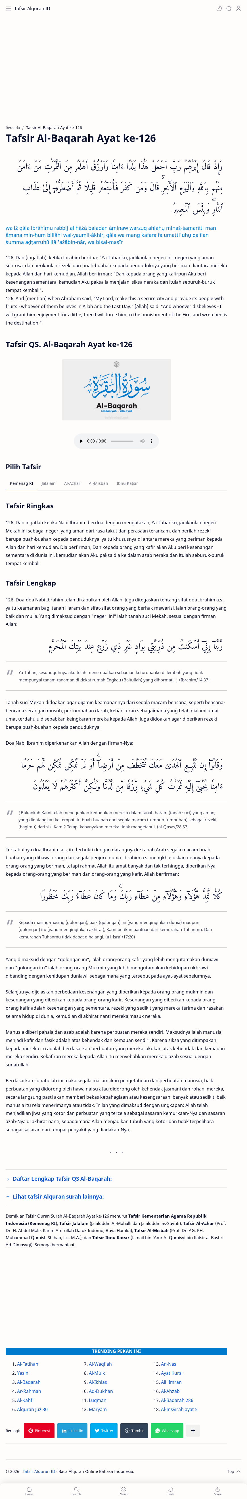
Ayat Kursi (172, 1373)
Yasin (22, 1373)
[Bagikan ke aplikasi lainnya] (193, 1431)
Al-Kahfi (25, 1400)
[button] (219, 8)
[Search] (229, 8)
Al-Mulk (97, 1373)
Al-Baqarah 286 (177, 1400)
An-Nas (168, 1364)
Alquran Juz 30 (32, 1409)
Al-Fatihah (27, 1364)
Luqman (97, 1400)
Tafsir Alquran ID (32, 8)
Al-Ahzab (170, 1391)
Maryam (98, 1409)
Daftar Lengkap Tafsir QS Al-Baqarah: (62, 1178)
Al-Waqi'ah (100, 1364)
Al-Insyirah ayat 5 (179, 1409)
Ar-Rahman (29, 1391)
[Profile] (238, 8)
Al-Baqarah (29, 1382)
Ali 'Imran (171, 1382)
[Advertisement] (123, 73)
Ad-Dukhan (101, 1391)
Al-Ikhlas (98, 1382)
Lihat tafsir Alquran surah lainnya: (58, 1196)
